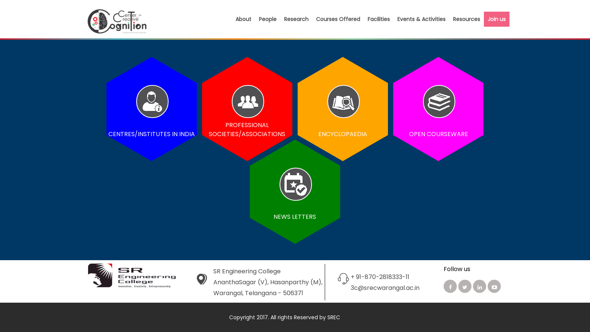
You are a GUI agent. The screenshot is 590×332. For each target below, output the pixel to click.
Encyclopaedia (342, 134)
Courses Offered (338, 19)
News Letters (295, 216)
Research (296, 19)
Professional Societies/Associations (247, 129)
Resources (466, 19)
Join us (497, 19)
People (268, 19)
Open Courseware (438, 134)
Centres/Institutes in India (151, 134)
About (243, 19)
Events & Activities (421, 19)
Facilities (379, 19)
